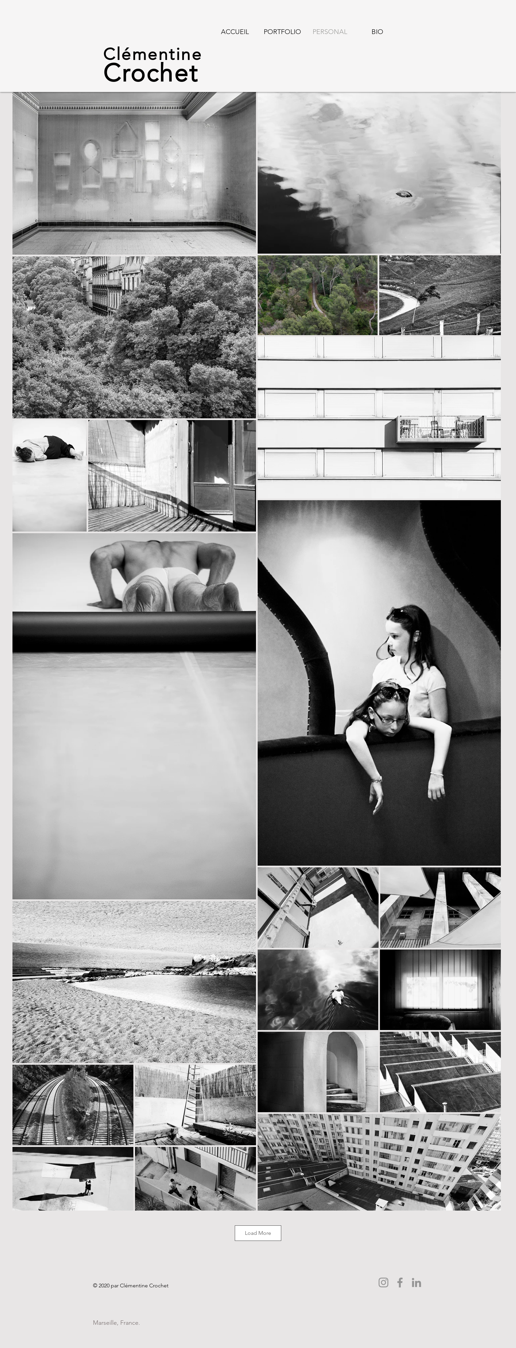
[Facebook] (400, 1282)
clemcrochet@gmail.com (126, 1309)
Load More (258, 1233)
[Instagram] (383, 1282)
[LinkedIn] (416, 1282)
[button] (282, 32)
